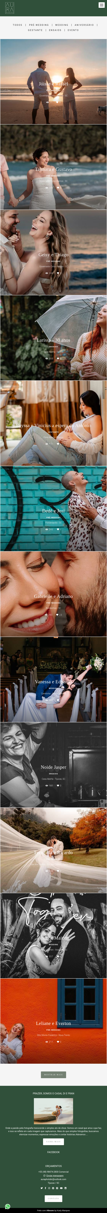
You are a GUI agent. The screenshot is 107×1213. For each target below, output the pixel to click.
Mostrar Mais (53, 1075)
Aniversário (84, 25)
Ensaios (55, 30)
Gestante (35, 30)
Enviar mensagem (54, 1176)
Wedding (62, 25)
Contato (53, 1199)
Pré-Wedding (39, 25)
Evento (73, 30)
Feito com (53, 1210)
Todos (17, 25)
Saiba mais (53, 1142)
